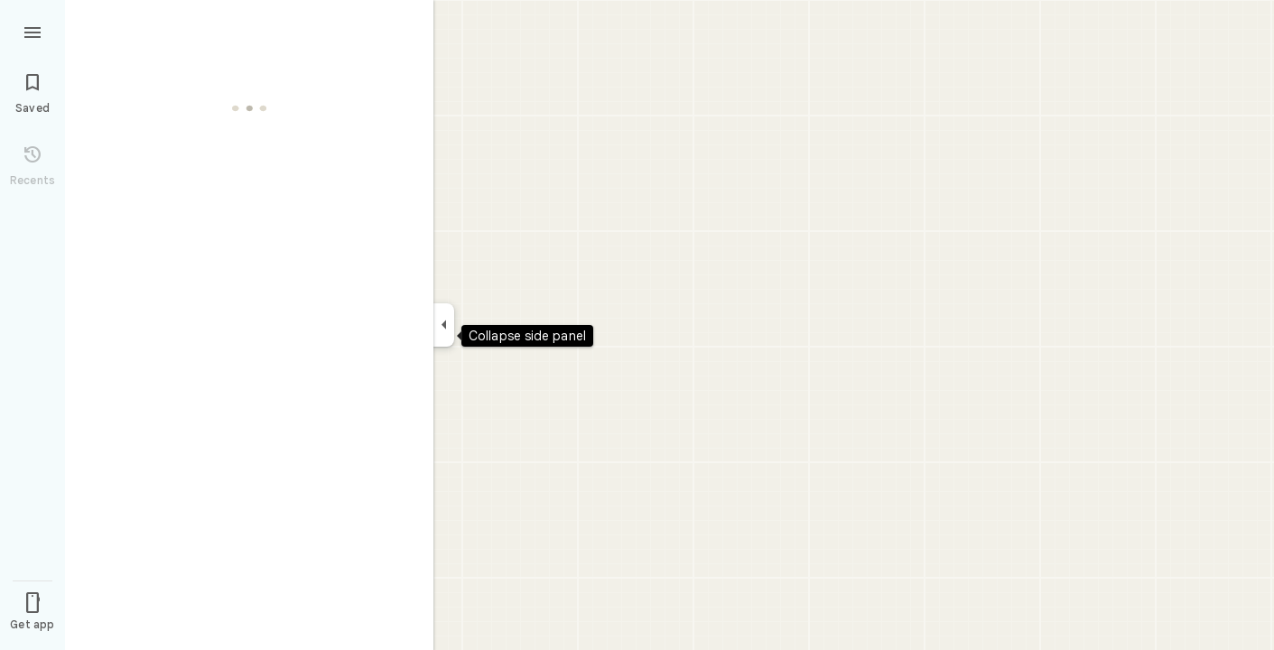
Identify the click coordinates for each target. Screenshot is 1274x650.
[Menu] (32, 30)
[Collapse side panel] (443, 325)
